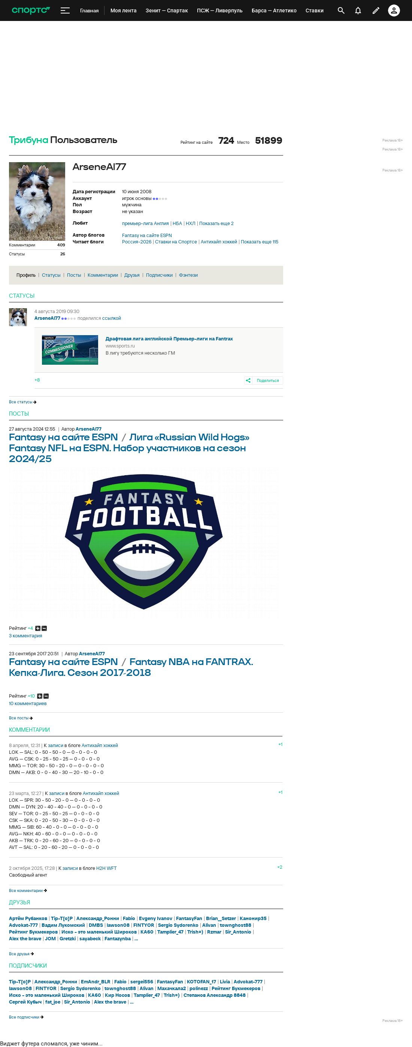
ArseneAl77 (47, 318)
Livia (225, 982)
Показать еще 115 (259, 242)
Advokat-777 (23, 925)
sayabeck (90, 939)
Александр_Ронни (97, 918)
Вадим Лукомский (63, 925)
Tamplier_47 (170, 932)
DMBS (96, 925)
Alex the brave (25, 939)
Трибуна (28, 140)
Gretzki (68, 939)
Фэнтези (188, 275)
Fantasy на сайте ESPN (147, 235)
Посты (74, 275)
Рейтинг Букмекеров (33, 932)
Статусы (51, 275)
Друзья (132, 275)
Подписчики (159, 275)
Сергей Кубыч (25, 1002)
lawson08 (118, 925)
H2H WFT (106, 868)
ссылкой (111, 318)
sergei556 (141, 982)
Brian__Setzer (221, 918)
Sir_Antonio (238, 932)
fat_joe (52, 1002)
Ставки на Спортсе (176, 242)
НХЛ (191, 223)
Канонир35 (253, 918)
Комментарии (103, 275)
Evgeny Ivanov (155, 918)
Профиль (26, 275)
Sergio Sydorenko (178, 925)
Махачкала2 (171, 988)
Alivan (209, 925)
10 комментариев (28, 703)
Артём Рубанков (28, 918)
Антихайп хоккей (219, 242)
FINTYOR (143, 925)
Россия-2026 (136, 242)
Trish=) (195, 932)
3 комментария (25, 636)
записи (55, 745)
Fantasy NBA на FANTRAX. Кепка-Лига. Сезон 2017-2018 (131, 667)
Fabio (129, 918)
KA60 (147, 932)
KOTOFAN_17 (201, 982)
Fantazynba (117, 939)
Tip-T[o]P (62, 918)
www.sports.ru (120, 346)
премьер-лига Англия (145, 223)
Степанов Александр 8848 (215, 995)
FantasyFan (189, 918)
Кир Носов (117, 995)
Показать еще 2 (216, 223)
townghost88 (235, 925)
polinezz (199, 988)
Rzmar (214, 932)
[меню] (65, 10)
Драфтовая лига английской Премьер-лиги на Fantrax (169, 339)
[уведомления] (358, 10)
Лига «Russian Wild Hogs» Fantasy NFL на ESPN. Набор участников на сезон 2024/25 (129, 448)
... (136, 939)
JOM (50, 939)
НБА (177, 223)
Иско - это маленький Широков (99, 932)
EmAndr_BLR (95, 982)
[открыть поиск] (341, 10)
